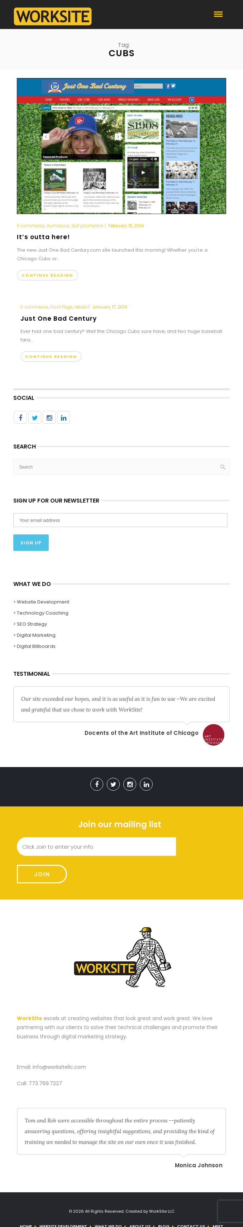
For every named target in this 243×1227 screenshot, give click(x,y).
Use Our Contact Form (131, 1214)
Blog (164, 1199)
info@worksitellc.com (59, 1039)
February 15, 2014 (126, 226)
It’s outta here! (43, 237)
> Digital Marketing (34, 635)
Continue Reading (47, 275)
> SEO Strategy (30, 624)
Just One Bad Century (58, 318)
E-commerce (31, 226)
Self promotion (87, 226)
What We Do (108, 1199)
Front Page (61, 307)
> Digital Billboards (34, 646)
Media (81, 307)
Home (26, 1199)
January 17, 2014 (109, 307)
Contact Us (191, 1199)
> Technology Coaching (40, 613)
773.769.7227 (45, 1055)
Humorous (58, 226)
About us (140, 1199)
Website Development (63, 1199)
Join (201, 846)
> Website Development (41, 601)
